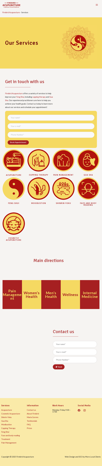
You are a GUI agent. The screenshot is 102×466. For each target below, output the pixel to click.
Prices (29, 428)
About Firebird (33, 414)
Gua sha (88, 175)
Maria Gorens (32, 417)
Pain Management (12, 294)
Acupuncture (13, 175)
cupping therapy (39, 97)
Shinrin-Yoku (6, 417)
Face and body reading (88, 204)
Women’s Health (32, 295)
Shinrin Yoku (63, 203)
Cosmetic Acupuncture (13, 239)
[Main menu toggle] (96, 5)
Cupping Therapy (38, 175)
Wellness (70, 294)
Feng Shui (20, 97)
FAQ (29, 424)
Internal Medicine (90, 295)
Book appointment (18, 142)
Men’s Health (51, 295)
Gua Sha (4, 421)
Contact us (31, 410)
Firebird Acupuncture (11, 12)
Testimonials (32, 421)
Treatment (5, 439)
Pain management (63, 175)
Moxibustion (38, 203)
